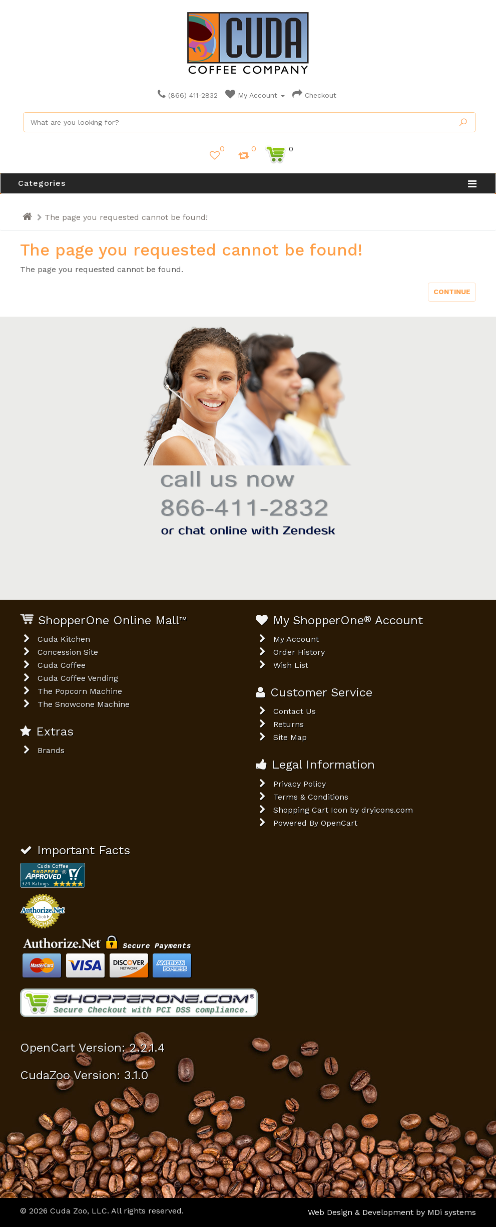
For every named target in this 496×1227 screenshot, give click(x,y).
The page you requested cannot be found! (126, 217)
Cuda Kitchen (64, 639)
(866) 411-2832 (188, 95)
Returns (288, 724)
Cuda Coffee (62, 665)
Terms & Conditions (310, 797)
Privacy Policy (299, 784)
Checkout (314, 95)
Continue (451, 292)
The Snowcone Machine (84, 704)
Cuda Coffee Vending (78, 678)
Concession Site (68, 652)
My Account (255, 95)
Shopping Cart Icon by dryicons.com (343, 810)
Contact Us (294, 711)
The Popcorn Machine (80, 691)
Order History (299, 652)
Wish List (290, 665)
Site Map (290, 737)
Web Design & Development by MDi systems (392, 1212)
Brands (51, 750)
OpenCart (339, 823)
